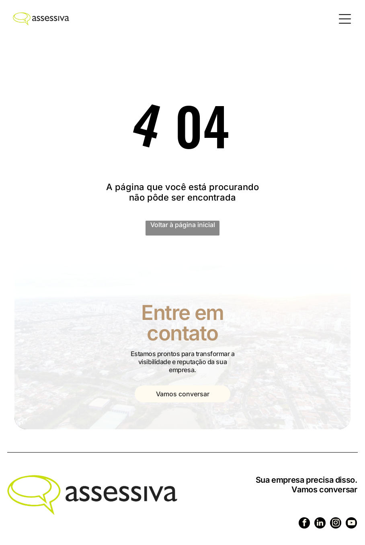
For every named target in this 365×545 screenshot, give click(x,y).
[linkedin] (320, 524)
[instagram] (335, 524)
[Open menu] (345, 19)
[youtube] (351, 524)
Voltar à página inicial (182, 225)
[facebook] (304, 524)
